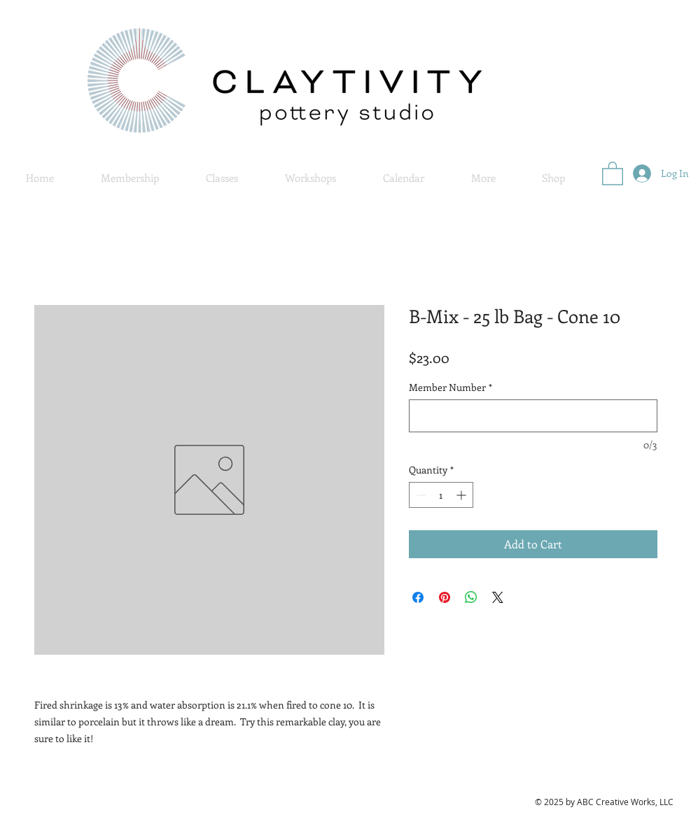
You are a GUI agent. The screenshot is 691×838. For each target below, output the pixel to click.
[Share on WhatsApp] (471, 597)
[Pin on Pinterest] (444, 597)
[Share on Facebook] (418, 597)
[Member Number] (533, 416)
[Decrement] (419, 495)
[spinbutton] (441, 495)
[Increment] (462, 495)
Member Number (450, 387)
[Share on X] (497, 597)
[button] (483, 177)
